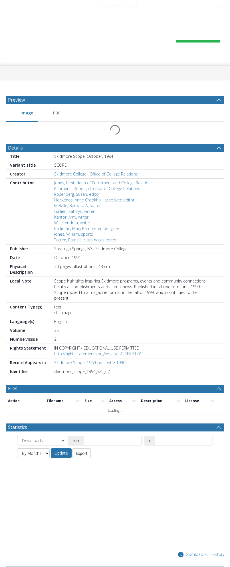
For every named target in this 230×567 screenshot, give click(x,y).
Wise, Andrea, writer (72, 222)
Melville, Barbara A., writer (77, 205)
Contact (130, 5)
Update (61, 453)
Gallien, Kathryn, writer (74, 211)
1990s (121, 362)
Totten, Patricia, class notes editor (85, 240)
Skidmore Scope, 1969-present (83, 362)
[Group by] (41, 440)
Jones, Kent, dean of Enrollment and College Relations (103, 182)
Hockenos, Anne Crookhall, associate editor (94, 200)
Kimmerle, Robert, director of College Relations (97, 188)
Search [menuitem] (98, 5)
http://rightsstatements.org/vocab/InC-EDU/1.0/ (97, 353)
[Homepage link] (115, 36)
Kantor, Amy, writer (71, 217)
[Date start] (113, 440)
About (114, 5)
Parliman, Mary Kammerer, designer (86, 228)
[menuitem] (22, 113)
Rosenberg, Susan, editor (77, 194)
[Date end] (184, 440)
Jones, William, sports (73, 234)
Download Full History (201, 555)
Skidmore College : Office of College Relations (96, 174)
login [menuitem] (221, 5)
